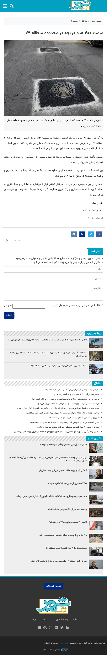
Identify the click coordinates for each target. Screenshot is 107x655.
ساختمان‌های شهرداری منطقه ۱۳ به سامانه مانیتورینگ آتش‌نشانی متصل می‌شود (51, 496)
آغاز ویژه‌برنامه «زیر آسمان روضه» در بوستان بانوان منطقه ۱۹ (74, 417)
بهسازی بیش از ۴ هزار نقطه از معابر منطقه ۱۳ (66, 548)
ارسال (9, 315)
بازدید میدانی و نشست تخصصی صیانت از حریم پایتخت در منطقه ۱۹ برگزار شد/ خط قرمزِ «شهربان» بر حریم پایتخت (48, 459)
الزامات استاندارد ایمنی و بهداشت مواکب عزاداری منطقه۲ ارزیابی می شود (68, 403)
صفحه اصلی (96, 21)
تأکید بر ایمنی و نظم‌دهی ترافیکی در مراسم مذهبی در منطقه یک (58, 365)
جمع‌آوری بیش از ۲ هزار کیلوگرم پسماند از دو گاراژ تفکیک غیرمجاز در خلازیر (68, 427)
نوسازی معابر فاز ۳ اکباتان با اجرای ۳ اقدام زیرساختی (76, 394)
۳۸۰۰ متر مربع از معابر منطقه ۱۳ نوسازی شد (67, 483)
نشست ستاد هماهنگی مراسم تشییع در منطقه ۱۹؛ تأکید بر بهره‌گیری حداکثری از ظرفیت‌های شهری (58, 408)
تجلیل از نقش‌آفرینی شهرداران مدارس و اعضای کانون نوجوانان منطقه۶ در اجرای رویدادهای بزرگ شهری (55, 431)
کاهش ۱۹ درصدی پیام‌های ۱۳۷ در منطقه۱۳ (67, 522)
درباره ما (32, 620)
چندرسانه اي (62, 620)
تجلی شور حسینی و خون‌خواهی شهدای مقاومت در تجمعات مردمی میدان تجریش (64, 422)
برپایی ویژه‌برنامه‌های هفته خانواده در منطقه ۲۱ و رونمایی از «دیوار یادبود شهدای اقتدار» (62, 413)
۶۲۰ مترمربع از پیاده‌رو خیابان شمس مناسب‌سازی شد (63, 535)
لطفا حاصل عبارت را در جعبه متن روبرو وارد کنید (78, 305)
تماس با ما (46, 620)
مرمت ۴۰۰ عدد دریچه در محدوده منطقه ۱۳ (64, 33)
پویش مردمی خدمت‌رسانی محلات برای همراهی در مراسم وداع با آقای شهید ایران (65, 399)
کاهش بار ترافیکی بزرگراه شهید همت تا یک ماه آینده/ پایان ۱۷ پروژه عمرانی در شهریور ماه (47, 340)
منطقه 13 (73, 21)
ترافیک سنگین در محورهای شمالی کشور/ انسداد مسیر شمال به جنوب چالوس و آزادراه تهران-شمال (48, 354)
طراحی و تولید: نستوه (55, 649)
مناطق (84, 21)
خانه (75, 620)
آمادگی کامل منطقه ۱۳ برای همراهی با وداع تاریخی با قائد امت (59, 561)
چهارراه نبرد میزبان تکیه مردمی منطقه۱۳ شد (67, 509)
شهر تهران (63, 643)
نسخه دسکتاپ (53, 586)
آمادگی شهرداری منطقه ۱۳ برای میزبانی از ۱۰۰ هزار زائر (63, 470)
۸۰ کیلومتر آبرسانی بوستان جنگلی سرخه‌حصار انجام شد (62, 444)
